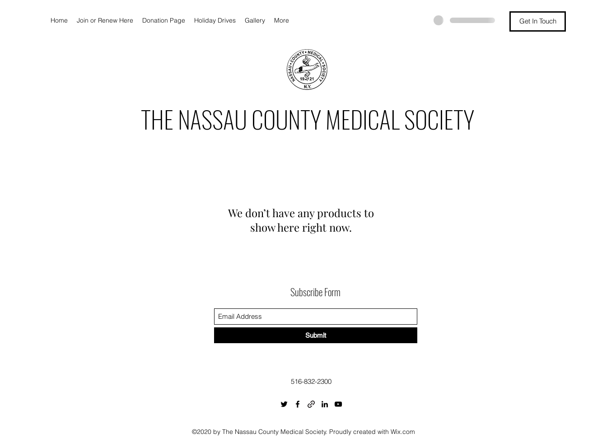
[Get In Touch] (537, 21)
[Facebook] (297, 404)
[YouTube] (338, 404)
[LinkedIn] (324, 404)
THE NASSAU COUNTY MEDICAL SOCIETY (307, 118)
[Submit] (315, 335)
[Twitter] (284, 404)
